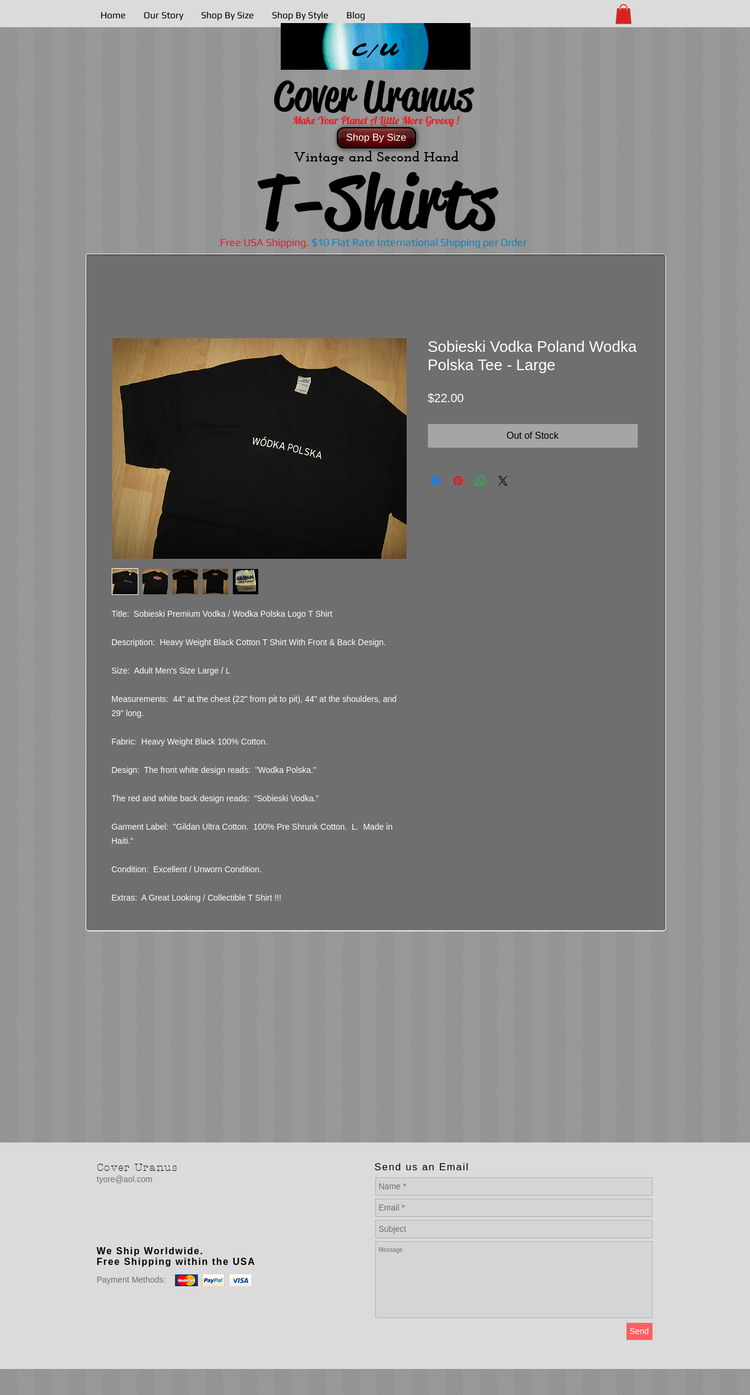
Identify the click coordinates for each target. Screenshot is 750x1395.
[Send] (639, 1331)
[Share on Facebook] (435, 481)
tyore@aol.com (124, 1179)
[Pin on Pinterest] (458, 481)
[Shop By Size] (376, 137)
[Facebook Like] (171, 1227)
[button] (623, 14)
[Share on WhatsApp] (480, 481)
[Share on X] (503, 481)
